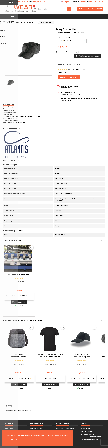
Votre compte (62, 423)
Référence (59, 32)
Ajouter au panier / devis (87, 56)
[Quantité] (66, 52)
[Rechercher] (54, 9)
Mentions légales (36, 429)
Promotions (9, 429)
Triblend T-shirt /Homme (50, 357)
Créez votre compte (96, 2)
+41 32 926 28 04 (19, 2)
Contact (85, 423)
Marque (76, 32)
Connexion (83, 2)
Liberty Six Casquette (81, 357)
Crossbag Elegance (19, 357)
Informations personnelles (65, 429)
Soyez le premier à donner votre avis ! (19, 410)
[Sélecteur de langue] (66, 2)
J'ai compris (13, 439)
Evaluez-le (74, 77)
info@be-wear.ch (39, 2)
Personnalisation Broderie (50, 274)
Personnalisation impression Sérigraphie (19, 275)
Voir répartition (63, 73)
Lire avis (63, 77)
